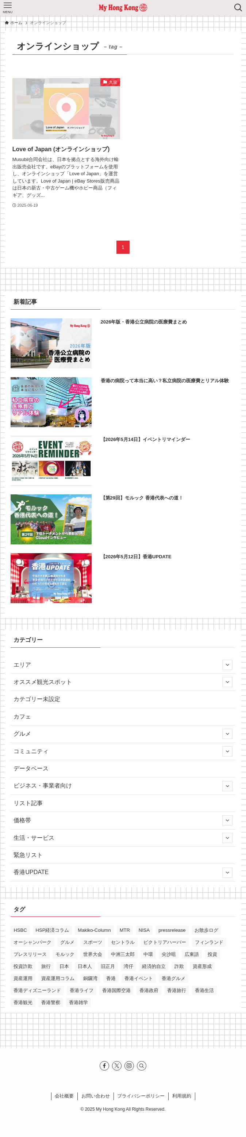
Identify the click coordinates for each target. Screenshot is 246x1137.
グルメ (123, 734)
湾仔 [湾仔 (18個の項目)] (128, 966)
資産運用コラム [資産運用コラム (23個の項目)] (57, 978)
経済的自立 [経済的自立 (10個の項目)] (154, 966)
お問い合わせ (95, 1096)
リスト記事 (28, 803)
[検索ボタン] (238, 7)
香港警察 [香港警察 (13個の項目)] (50, 1002)
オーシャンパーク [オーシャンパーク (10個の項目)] (32, 942)
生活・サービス (123, 838)
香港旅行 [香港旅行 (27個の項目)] (176, 990)
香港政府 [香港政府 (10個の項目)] (148, 990)
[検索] (141, 1066)
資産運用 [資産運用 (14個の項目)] (23, 978)
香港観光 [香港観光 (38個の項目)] (23, 1002)
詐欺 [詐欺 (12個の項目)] (179, 966)
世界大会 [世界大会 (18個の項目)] (92, 954)
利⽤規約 (181, 1096)
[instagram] (129, 1066)
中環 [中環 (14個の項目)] (148, 954)
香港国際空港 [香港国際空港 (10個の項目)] (116, 990)
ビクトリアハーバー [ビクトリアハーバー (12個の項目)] (164, 942)
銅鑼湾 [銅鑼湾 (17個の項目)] (90, 978)
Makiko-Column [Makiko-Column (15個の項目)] (94, 930)
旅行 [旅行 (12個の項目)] (46, 966)
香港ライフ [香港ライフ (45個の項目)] (81, 990)
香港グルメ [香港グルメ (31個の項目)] (173, 978)
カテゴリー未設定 (37, 699)
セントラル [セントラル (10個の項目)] (123, 942)
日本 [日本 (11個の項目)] (64, 966)
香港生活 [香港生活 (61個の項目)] (204, 990)
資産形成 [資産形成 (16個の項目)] (202, 966)
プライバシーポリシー (141, 1096)
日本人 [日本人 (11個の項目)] (85, 966)
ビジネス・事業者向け (123, 786)
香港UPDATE (123, 873)
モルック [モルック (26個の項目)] (64, 954)
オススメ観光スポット (123, 682)
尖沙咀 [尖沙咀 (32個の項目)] (169, 954)
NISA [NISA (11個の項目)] (144, 930)
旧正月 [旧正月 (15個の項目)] (108, 966)
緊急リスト (28, 855)
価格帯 (123, 820)
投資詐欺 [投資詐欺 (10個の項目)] (23, 966)
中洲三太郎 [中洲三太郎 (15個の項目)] (123, 954)
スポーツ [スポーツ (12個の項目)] (92, 942)
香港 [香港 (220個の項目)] (111, 978)
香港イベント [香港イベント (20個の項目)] (138, 978)
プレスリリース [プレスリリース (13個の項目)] (30, 954)
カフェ (22, 716)
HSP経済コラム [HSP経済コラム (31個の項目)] (52, 930)
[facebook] (104, 1066)
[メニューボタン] (7, 7)
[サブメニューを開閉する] (227, 665)
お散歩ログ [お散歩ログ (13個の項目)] (206, 930)
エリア (123, 665)
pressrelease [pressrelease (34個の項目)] (171, 930)
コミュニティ (123, 751)
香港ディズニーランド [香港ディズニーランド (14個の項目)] (37, 990)
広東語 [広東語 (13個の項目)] (192, 954)
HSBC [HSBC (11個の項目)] (20, 930)
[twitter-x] (117, 1066)
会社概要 (64, 1096)
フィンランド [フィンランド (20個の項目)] (209, 942)
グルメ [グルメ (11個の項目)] (67, 942)
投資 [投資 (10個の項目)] (212, 954)
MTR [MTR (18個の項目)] (125, 930)
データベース (31, 768)
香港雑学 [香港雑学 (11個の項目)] (78, 1002)
